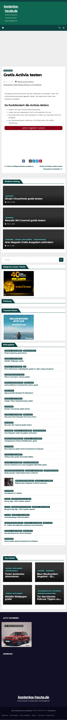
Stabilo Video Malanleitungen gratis (18, 401)
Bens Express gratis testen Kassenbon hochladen (23, 449)
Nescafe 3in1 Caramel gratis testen (25, 220)
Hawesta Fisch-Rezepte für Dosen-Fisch (20, 417)
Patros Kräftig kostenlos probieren (19, 166)
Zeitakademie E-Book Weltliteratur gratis (20, 441)
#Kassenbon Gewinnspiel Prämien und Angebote (22, 85)
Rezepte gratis (29, 382)
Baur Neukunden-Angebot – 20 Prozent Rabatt (47, 576)
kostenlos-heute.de (33, 697)
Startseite (5, 715)
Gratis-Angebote (25, 715)
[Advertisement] (33, 46)
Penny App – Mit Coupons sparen (17, 501)
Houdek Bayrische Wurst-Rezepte (17, 533)
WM (25, 366)
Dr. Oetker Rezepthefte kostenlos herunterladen (23, 525)
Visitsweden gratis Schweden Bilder (18, 457)
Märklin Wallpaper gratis (14, 361)
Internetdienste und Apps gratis (14, 374)
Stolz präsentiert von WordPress (21, 710)
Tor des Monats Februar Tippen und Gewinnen (49, 599)
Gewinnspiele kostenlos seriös (47, 593)
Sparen (34, 715)
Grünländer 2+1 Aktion (13, 493)
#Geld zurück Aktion (26, 82)
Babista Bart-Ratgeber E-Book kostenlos (31, 483)
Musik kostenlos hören (51, 470)
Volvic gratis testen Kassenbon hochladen (21, 541)
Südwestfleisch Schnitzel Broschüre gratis (21, 385)
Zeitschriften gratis (40, 239)
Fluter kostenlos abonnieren (15, 353)
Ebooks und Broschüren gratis (14, 382)
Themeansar (52, 710)
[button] (59, 28)
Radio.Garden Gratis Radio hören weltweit (21, 473)
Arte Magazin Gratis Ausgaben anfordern (29, 242)
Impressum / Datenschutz (46, 715)
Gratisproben (8, 70)
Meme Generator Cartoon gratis (17, 377)
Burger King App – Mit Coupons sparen (19, 509)
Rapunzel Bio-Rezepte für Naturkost (18, 393)
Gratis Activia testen (23, 75)
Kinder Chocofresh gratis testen (24, 198)
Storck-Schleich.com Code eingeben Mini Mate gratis (25, 465)
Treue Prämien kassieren (31, 462)
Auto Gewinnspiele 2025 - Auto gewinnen (49, 591)
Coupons (7, 499)
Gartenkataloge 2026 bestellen (16, 517)
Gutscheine (41, 570)
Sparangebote (50, 570)
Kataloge (7, 515)
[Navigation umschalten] (63, 28)
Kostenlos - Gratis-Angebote (23, 239)
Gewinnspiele (13, 715)
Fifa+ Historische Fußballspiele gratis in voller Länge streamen (29, 369)
